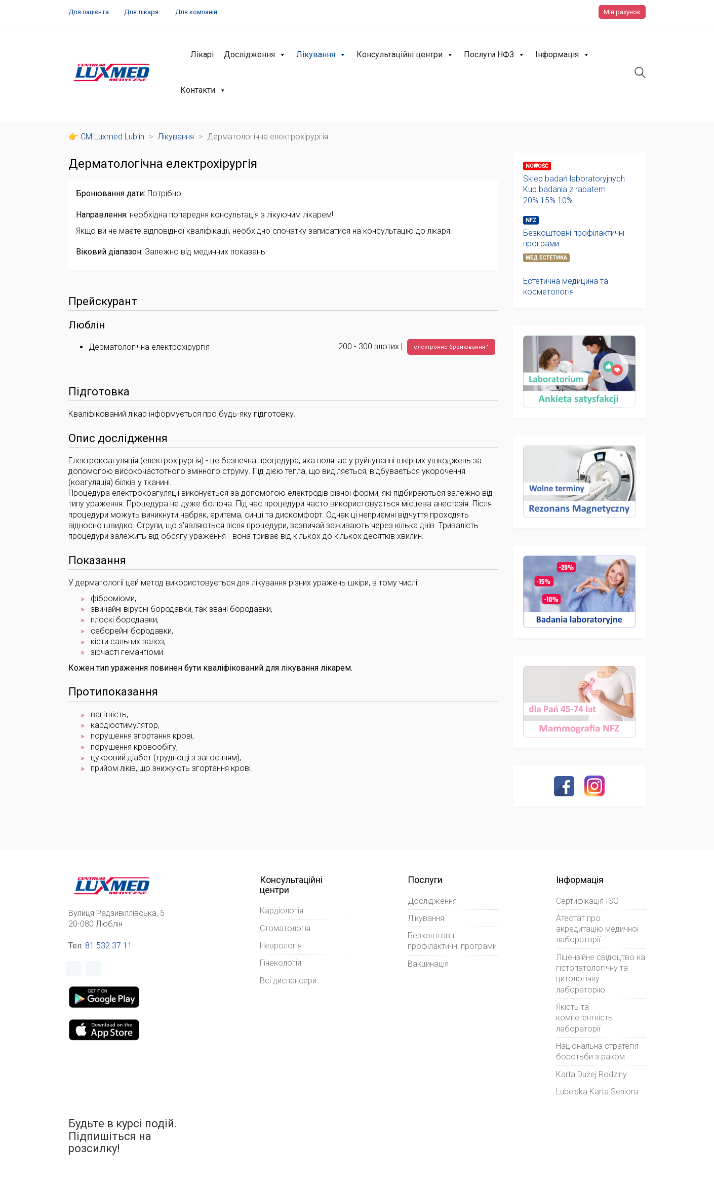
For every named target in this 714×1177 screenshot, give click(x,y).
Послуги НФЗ (494, 54)
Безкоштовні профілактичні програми (573, 238)
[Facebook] (564, 786)
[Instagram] (594, 786)
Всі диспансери (288, 980)
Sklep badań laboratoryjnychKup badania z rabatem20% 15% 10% (574, 189)
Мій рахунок (622, 12)
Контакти (203, 90)
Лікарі (202, 54)
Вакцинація (428, 964)
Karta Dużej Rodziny (591, 1074)
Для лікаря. (142, 12)
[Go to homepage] (111, 72)
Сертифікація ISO (587, 901)
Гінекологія (280, 963)
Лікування (321, 54)
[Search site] (640, 74)
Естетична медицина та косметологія (565, 286)
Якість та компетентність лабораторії (584, 1018)
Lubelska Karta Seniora (597, 1091)
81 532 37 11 (108, 945)
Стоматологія (285, 928)
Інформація (562, 54)
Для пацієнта (88, 12)
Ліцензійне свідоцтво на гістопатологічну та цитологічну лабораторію (600, 973)
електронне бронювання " (451, 347)
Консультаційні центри (405, 54)
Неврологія (281, 945)
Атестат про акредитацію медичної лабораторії (597, 929)
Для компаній (196, 12)
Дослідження (255, 54)
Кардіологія (281, 910)
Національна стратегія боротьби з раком (597, 1051)
